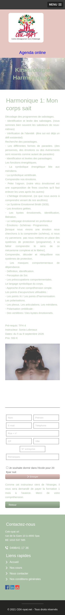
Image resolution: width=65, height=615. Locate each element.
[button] (55, 4)
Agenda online (32, 52)
